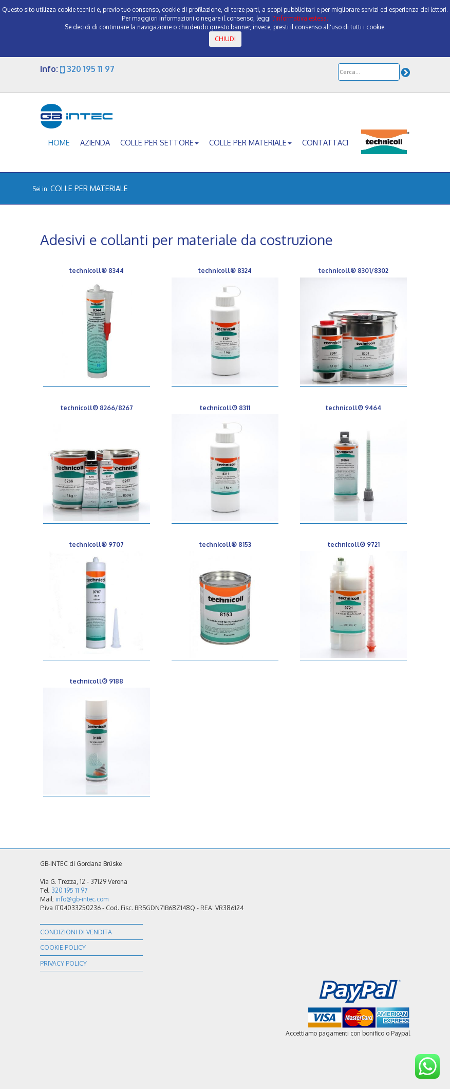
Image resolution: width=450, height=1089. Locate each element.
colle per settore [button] (159, 142)
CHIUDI (225, 39)
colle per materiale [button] (250, 142)
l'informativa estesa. (300, 18)
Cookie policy (63, 947)
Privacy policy (63, 963)
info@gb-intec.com (81, 899)
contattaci (325, 142)
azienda (95, 142)
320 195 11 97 (87, 69)
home (59, 142)
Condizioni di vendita (76, 932)
